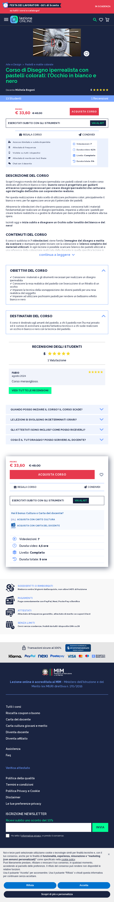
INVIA (100, 827)
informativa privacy (31, 835)
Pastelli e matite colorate (39, 64)
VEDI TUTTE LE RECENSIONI (30, 390)
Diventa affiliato (17, 738)
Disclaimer (13, 797)
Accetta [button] (84, 885)
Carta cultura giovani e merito (26, 725)
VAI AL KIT (98, 123)
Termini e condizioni (19, 784)
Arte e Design (13, 64)
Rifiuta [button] (30, 885)
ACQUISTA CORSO (84, 111)
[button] (109, 854)
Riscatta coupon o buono (23, 713)
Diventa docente (17, 732)
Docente (10, 90)
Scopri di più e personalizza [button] (57, 894)
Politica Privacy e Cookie (23, 791)
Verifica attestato (18, 768)
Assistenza (13, 748)
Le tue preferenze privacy (23, 803)
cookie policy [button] (68, 859)
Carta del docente (18, 719)
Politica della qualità (20, 778)
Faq (8, 755)
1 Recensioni (99, 98)
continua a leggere (57, 255)
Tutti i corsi (13, 706)
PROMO (18, 109)
